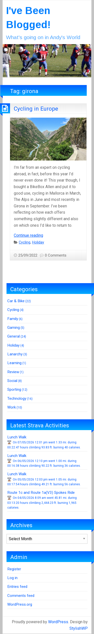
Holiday (38, 242)
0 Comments (55, 255)
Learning (14, 363)
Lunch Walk (16, 437)
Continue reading (28, 235)
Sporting (14, 389)
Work (11, 407)
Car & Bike (16, 301)
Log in (12, 578)
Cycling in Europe (36, 108)
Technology (16, 398)
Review (13, 372)
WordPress (58, 621)
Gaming (13, 327)
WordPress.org (19, 604)
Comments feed (20, 595)
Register (14, 569)
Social (12, 380)
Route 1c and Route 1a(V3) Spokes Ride (41, 492)
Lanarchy (15, 354)
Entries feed (17, 586)
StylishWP (78, 628)
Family (12, 318)
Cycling (24, 242)
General (13, 336)
